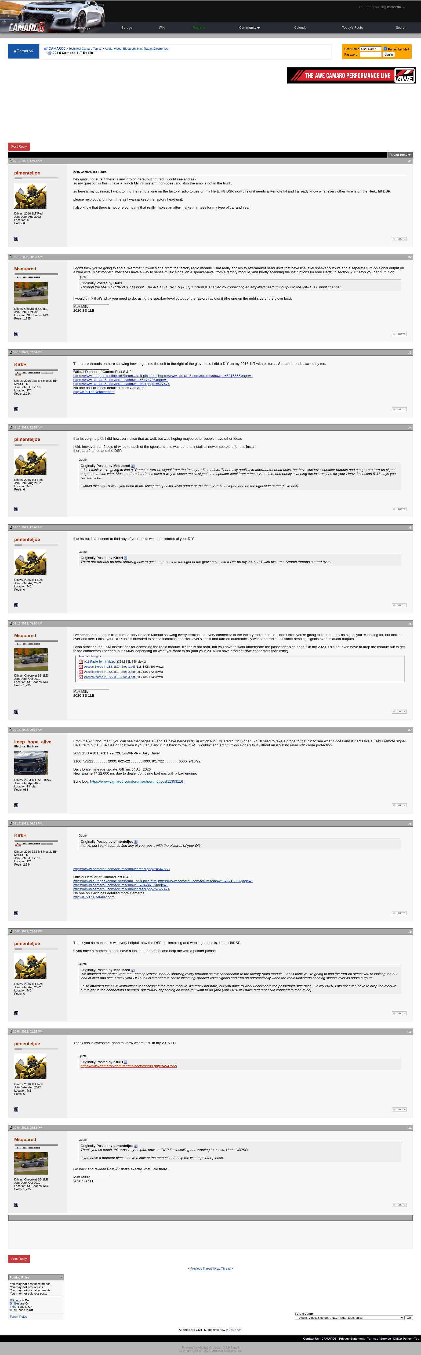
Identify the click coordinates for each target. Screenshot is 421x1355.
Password (350, 54)
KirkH (20, 364)
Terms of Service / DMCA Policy (389, 1338)
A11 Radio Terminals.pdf (100, 661)
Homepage (82, 28)
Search (401, 28)
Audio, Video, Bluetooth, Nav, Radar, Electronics (136, 48)
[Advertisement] (145, 101)
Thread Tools (398, 154)
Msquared (25, 268)
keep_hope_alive (33, 741)
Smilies (14, 1303)
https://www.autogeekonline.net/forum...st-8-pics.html (115, 376)
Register (199, 28)
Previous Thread (201, 1268)
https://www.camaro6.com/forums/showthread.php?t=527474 (121, 384)
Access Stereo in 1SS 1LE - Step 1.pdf (109, 666)
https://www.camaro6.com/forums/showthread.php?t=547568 (121, 869)
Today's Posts (352, 28)
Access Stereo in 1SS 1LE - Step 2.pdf (109, 671)
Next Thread (223, 1268)
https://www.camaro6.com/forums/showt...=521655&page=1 (205, 376)
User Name (352, 48)
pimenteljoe (27, 173)
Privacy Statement (352, 1338)
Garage (126, 28)
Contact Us (311, 1338)
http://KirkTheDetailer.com (93, 392)
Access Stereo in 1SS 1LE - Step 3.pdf (109, 676)
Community (249, 28)
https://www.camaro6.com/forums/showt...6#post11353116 (136, 781)
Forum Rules (18, 1316)
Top (416, 1338)
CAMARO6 (57, 48)
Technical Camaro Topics (85, 48)
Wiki (162, 28)
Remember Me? (396, 49)
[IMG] (13, 1306)
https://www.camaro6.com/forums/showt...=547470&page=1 (120, 380)
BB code (15, 1300)
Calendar (301, 28)
